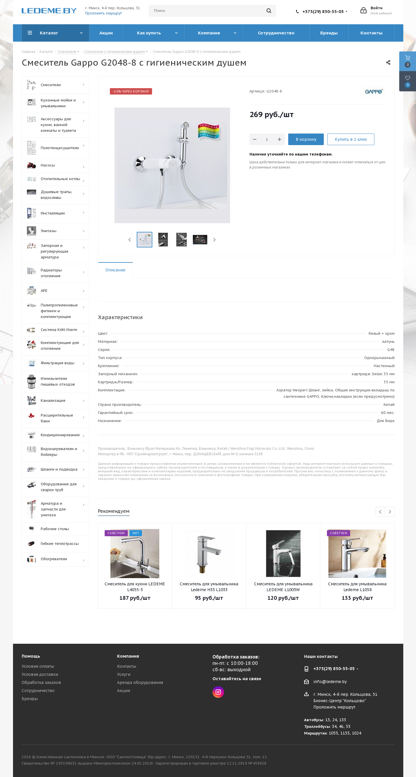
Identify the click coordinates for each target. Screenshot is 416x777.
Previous (130, 240)
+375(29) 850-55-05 (323, 11)
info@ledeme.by (330, 681)
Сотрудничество (38, 690)
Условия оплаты (38, 666)
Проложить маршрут (103, 13)
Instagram (218, 692)
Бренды (30, 698)
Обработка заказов (41, 682)
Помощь (31, 656)
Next (214, 240)
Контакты (126, 666)
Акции (123, 690)
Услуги (123, 674)
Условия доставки (40, 674)
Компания (128, 656)
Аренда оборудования (140, 682)
